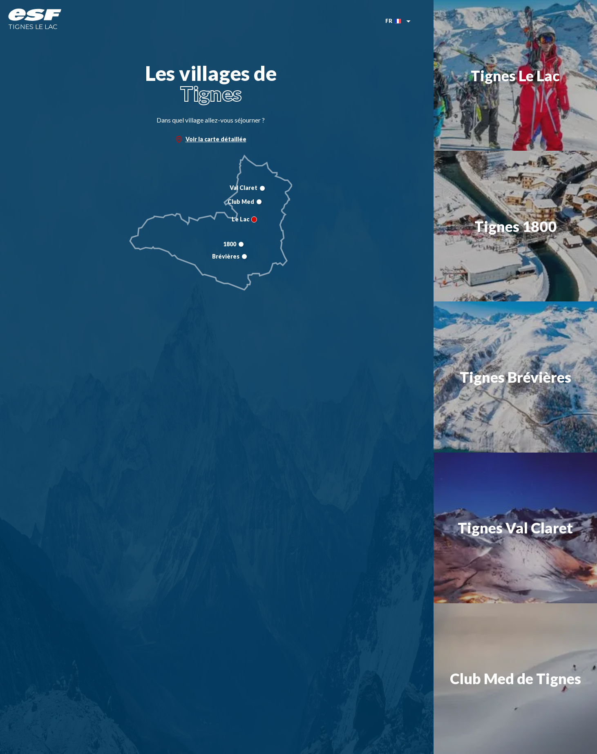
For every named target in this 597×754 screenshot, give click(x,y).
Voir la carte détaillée (210, 139)
